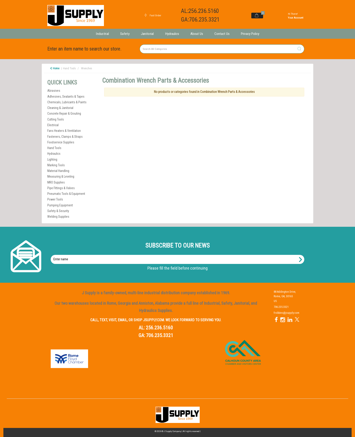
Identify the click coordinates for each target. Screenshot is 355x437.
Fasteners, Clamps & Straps (65, 136)
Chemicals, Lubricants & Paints (66, 102)
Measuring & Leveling (60, 176)
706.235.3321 (159, 335)
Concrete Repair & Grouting (64, 113)
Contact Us (222, 34)
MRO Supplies (56, 182)
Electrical (53, 125)
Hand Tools (69, 68)
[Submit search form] (299, 49)
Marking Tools (56, 165)
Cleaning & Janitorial (60, 108)
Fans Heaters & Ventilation (64, 131)
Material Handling (58, 171)
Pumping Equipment (60, 205)
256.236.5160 (159, 328)
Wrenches (86, 68)
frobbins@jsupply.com (286, 312)
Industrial (102, 34)
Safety (125, 34)
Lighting (52, 159)
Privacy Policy (250, 34)
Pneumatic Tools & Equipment (66, 194)
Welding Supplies (58, 216)
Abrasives (53, 90)
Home (54, 68)
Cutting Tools (55, 119)
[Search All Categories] (222, 48)
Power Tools (55, 199)
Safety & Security (58, 211)
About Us (196, 34)
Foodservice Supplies (60, 142)
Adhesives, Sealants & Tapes (65, 96)
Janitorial (147, 34)
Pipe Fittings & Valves (61, 188)
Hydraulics (172, 34)
